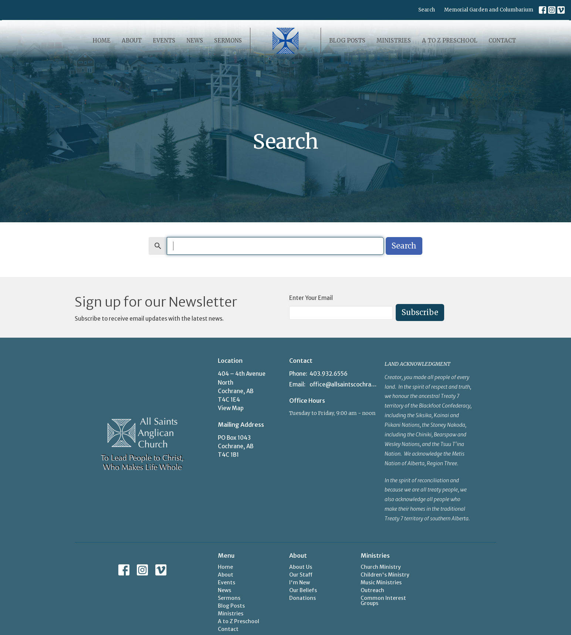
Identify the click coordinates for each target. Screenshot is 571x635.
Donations (302, 598)
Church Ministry (381, 567)
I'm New (299, 582)
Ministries (393, 40)
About (132, 40)
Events (164, 40)
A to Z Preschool (449, 40)
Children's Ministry (385, 574)
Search (426, 10)
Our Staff (300, 574)
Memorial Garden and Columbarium (488, 10)
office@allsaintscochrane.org (343, 384)
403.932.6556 (329, 373)
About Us (300, 567)
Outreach (372, 590)
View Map (231, 408)
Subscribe (420, 312)
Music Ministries (381, 582)
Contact (502, 40)
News (194, 40)
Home (101, 40)
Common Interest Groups (383, 601)
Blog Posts (347, 40)
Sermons (228, 40)
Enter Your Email (311, 297)
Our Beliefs (303, 590)
